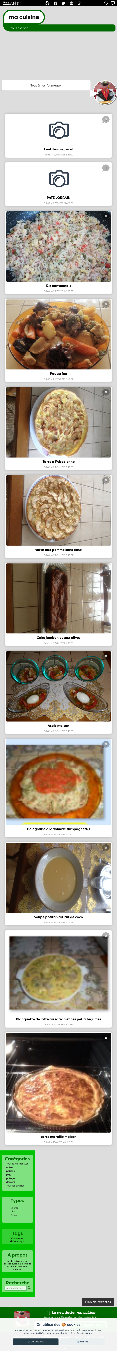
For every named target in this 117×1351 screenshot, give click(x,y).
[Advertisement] (58, 56)
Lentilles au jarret (58, 149)
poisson (10, 1171)
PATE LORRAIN (58, 198)
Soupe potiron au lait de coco (58, 917)
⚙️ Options (82, 1342)
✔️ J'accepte (36, 1342)
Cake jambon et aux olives (58, 637)
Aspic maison (58, 725)
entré (9, 1167)
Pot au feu (58, 373)
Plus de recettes (98, 1302)
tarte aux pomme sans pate (58, 550)
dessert (10, 1182)
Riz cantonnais (58, 286)
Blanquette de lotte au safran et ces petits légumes (58, 1019)
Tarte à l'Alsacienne (59, 462)
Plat (13, 1211)
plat (8, 1174)
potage (10, 1178)
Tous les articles (15, 1185)
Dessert (15, 1215)
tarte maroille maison (58, 1137)
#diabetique (17, 1241)
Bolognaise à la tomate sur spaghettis (58, 829)
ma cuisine (24, 17)
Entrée (15, 1207)
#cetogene (17, 1238)
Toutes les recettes (17, 1163)
